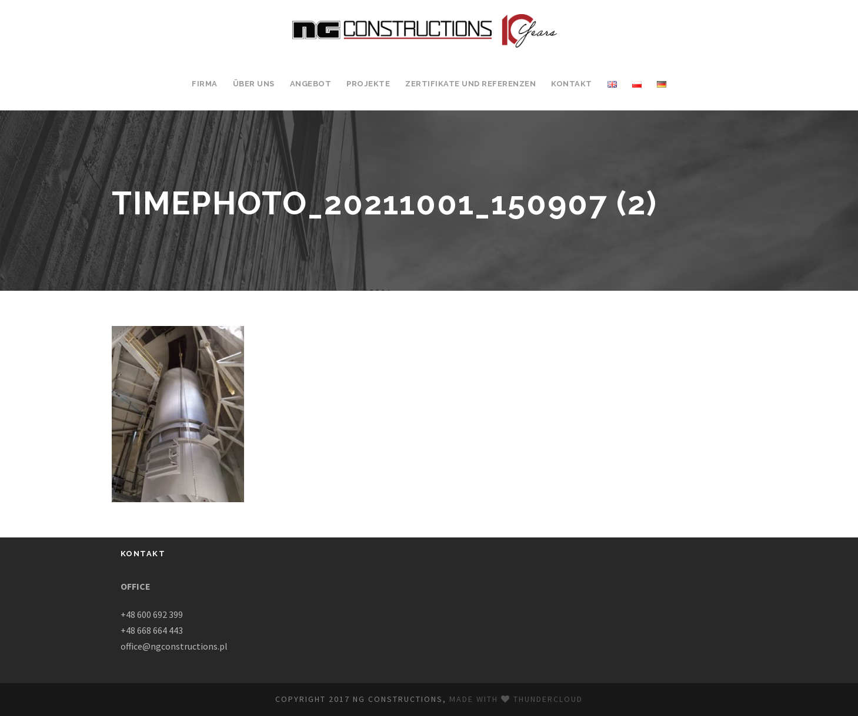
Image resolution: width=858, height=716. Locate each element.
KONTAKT (571, 83)
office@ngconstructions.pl (174, 646)
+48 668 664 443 (152, 630)
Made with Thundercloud (516, 699)
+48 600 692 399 (152, 614)
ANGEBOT (311, 83)
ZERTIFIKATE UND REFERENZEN (470, 83)
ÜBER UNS (254, 83)
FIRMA (205, 83)
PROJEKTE (368, 83)
